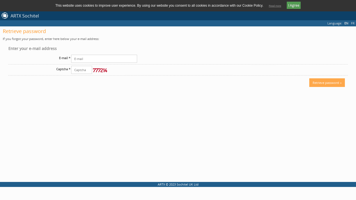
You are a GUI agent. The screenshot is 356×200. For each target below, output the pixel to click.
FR (353, 23)
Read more (275, 5)
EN (346, 23)
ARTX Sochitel (25, 16)
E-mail (64, 58)
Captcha (63, 69)
